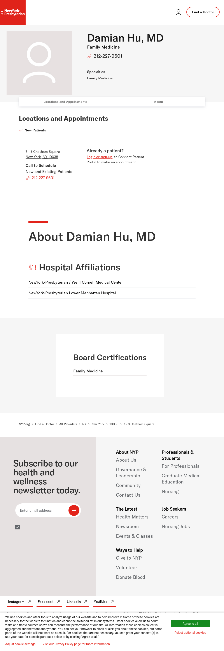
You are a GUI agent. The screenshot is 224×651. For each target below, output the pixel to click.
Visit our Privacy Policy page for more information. (76, 644)
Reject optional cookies (190, 632)
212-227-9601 (108, 56)
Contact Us (128, 495)
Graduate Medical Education (181, 479)
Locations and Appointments (65, 102)
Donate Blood (130, 577)
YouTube (104, 601)
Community (128, 485)
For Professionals (180, 466)
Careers (170, 517)
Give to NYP (129, 558)
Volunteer (126, 567)
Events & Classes (134, 536)
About (158, 102)
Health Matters (132, 517)
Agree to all (190, 623)
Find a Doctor (203, 12)
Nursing (170, 491)
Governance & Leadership (131, 472)
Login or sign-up (99, 157)
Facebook (49, 601)
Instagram (20, 601)
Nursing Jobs (176, 526)
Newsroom (127, 526)
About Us (126, 460)
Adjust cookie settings (20, 644)
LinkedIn (77, 601)
